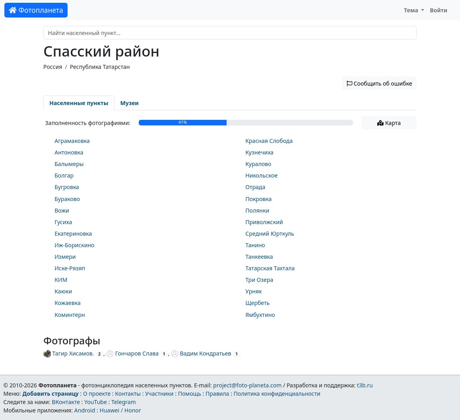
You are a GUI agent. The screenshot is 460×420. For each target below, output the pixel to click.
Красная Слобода (269, 141)
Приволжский (264, 222)
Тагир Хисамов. (68, 353)
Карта (389, 123)
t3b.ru (365, 385)
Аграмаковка (72, 141)
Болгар (64, 175)
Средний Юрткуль (269, 233)
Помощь (189, 393)
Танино (255, 245)
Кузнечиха (259, 152)
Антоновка (68, 152)
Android (84, 410)
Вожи (61, 210)
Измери (65, 256)
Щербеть (257, 303)
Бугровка (66, 187)
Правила (217, 393)
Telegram (123, 402)
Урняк (253, 291)
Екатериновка (73, 233)
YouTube (95, 402)
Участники (159, 393)
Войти (438, 10)
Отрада (255, 187)
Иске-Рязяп (69, 268)
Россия (52, 66)
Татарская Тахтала (270, 268)
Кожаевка (67, 303)
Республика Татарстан (100, 66)
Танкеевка (259, 256)
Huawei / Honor (120, 410)
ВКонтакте (66, 402)
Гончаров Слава (132, 353)
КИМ (60, 279)
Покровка (258, 199)
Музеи (129, 103)
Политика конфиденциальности (277, 393)
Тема (412, 10)
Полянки (257, 210)
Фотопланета (36, 10)
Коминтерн (69, 314)
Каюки (63, 291)
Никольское (261, 175)
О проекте (97, 393)
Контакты (128, 393)
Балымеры (68, 164)
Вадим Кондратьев (201, 353)
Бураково (67, 199)
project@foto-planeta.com (247, 385)
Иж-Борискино (74, 245)
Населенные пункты (78, 103)
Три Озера (259, 279)
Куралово (258, 164)
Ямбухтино (260, 314)
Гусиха (63, 222)
